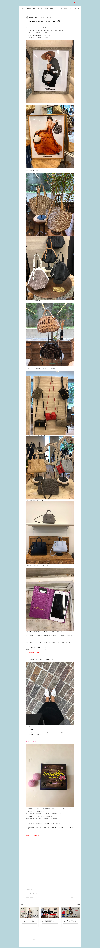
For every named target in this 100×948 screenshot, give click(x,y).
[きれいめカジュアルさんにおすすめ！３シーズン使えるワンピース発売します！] (29, 912)
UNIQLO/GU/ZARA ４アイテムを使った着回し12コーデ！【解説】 (49, 920)
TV (75, 8)
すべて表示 (78, 904)
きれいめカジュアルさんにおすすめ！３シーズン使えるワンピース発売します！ (29, 920)
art (61, 8)
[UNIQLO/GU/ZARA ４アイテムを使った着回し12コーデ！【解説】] (50, 912)
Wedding (29, 8)
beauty (51, 8)
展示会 (65, 8)
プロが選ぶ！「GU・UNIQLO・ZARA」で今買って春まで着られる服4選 (70, 921)
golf (34, 8)
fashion (46, 8)
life (41, 8)
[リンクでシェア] (36, 893)
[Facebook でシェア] (27, 893)
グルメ (56, 8)
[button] (78, 8)
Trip (38, 8)
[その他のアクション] (73, 17)
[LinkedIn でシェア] (33, 893)
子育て (71, 8)
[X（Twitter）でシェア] (30, 893)
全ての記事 (22, 8)
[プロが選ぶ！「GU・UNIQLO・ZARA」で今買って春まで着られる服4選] (70, 912)
